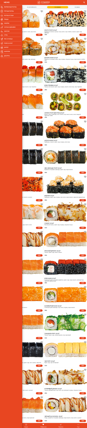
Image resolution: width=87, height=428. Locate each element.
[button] (84, 2)
